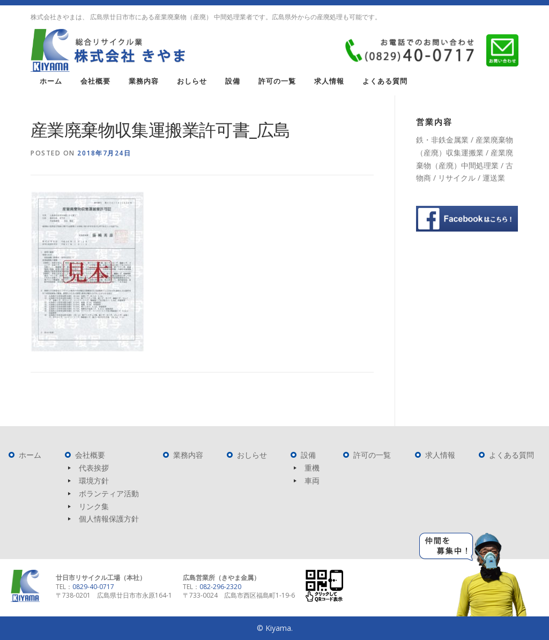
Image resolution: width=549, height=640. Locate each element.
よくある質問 (384, 81)
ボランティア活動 (109, 493)
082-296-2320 (220, 586)
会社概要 (95, 81)
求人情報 (329, 81)
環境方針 (94, 480)
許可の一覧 (277, 81)
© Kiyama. (275, 628)
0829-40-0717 (93, 586)
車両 (312, 480)
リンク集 (94, 506)
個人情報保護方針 (109, 519)
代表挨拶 (94, 468)
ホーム (51, 81)
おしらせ (192, 81)
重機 (312, 468)
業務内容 (144, 81)
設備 (232, 81)
